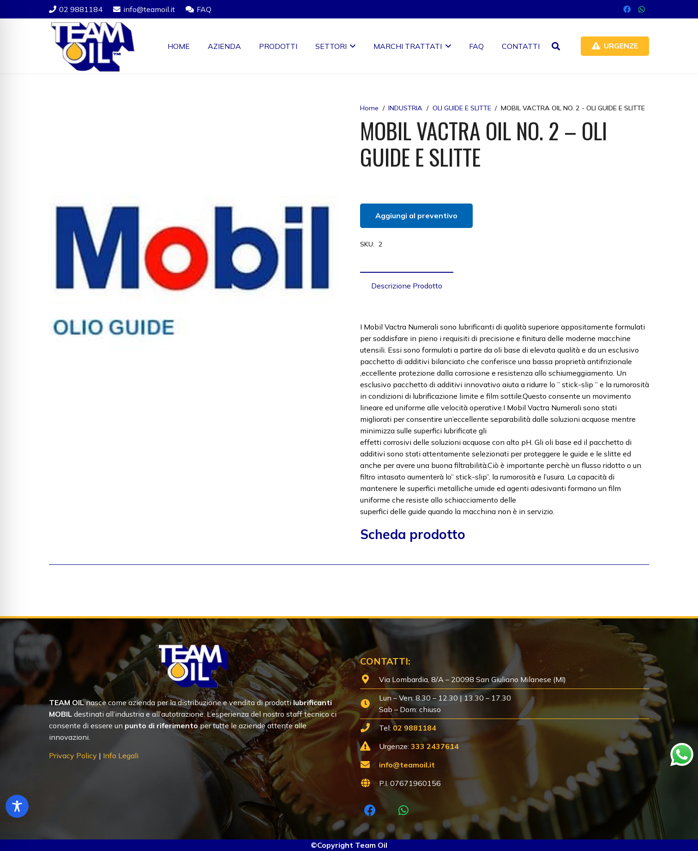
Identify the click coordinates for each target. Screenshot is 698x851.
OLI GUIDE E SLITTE (462, 108)
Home (369, 108)
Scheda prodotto (412, 534)
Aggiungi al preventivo (416, 215)
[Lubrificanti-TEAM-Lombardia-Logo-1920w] (92, 46)
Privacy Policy (73, 755)
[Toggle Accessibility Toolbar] (17, 806)
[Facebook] (627, 9)
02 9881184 (414, 727)
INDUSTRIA (405, 108)
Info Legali (120, 755)
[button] (351, 46)
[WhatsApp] (641, 9)
